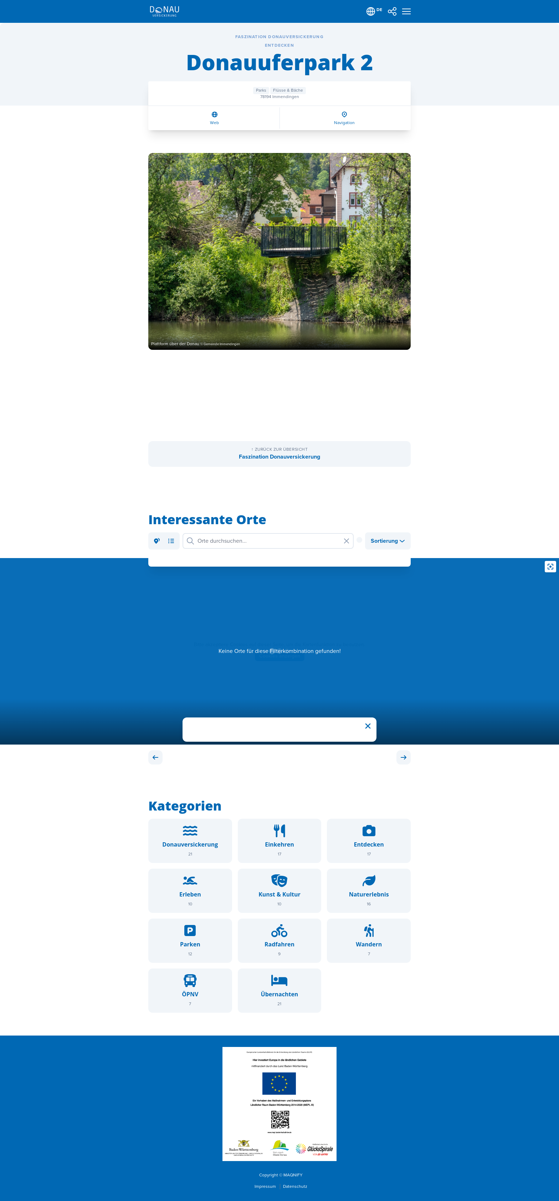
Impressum (266, 1186)
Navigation (344, 123)
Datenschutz (295, 1186)
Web (214, 123)
